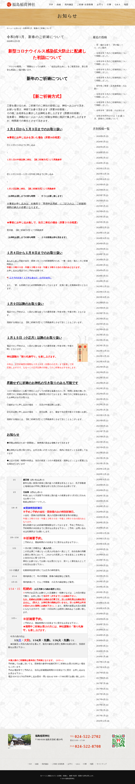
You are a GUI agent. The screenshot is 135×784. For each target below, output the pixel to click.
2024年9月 (100, 243)
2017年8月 (100, 678)
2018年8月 (100, 619)
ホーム (9, 28)
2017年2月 (100, 710)
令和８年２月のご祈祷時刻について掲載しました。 (110, 103)
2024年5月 (100, 265)
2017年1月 (100, 716)
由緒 (59, 4)
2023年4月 (100, 329)
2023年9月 (100, 303)
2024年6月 (100, 260)
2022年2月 (100, 404)
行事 (109, 4)
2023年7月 (100, 313)
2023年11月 (101, 292)
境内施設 (69, 4)
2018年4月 (100, 640)
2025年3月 (100, 217)
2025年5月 (100, 206)
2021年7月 (100, 431)
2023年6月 (100, 319)
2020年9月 (100, 485)
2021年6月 (100, 437)
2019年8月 (100, 555)
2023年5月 (100, 324)
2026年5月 (100, 142)
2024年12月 (101, 227)
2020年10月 (101, 479)
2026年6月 (100, 136)
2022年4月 (100, 394)
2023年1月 (100, 345)
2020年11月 (101, 474)
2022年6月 (100, 383)
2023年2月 (100, 340)
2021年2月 (100, 458)
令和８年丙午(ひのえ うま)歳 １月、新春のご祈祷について (109, 117)
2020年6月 (100, 501)
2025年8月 (100, 190)
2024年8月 (100, 249)
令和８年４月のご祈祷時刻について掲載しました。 (110, 79)
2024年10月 (101, 238)
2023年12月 (101, 286)
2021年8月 (100, 426)
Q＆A (117, 4)
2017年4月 (100, 699)
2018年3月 (100, 646)
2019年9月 (100, 549)
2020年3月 (100, 517)
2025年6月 (100, 201)
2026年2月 (100, 158)
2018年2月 (100, 651)
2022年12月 (101, 351)
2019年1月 (100, 592)
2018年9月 (100, 614)
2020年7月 (100, 496)
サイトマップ (102, 764)
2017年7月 (100, 683)
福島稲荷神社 (69, 778)
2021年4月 (100, 447)
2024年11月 (101, 233)
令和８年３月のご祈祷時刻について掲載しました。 (110, 95)
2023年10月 (101, 297)
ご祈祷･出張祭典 (85, 4)
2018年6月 (100, 630)
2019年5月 (100, 571)
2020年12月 (101, 469)
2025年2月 (100, 222)
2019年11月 (101, 539)
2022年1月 (100, 410)
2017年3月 (100, 705)
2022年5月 (100, 388)
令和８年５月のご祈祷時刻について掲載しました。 (110, 70)
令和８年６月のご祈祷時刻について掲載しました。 (110, 62)
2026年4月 (100, 147)
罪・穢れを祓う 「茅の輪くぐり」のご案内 (108, 46)
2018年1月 (100, 656)
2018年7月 (100, 624)
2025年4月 (100, 211)
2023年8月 (100, 308)
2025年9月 (100, 184)
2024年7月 (100, 254)
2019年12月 (101, 533)
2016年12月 (101, 721)
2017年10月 (101, 667)
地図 (126, 4)
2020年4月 (100, 512)
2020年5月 (100, 506)
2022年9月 (100, 367)
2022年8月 (100, 372)
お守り (100, 4)
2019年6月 (100, 565)
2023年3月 (100, 335)
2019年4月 (100, 576)
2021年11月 (101, 415)
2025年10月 (101, 179)
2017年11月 (101, 662)
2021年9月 (100, 420)
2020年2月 (100, 522)
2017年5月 (100, 694)
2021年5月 (100, 442)
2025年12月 (101, 168)
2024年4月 (100, 270)
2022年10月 (101, 361)
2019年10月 (101, 544)
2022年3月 (100, 399)
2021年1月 (100, 463)
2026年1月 (100, 163)
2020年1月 (100, 528)
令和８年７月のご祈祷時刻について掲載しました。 (110, 54)
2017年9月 (100, 673)
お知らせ (17, 28)
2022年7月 (100, 378)
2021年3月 (100, 453)
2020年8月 (100, 490)
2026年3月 (100, 152)
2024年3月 (100, 276)
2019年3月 (100, 581)
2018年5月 (100, 635)
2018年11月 (101, 603)
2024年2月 (100, 281)
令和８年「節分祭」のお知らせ (110, 110)
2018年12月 (101, 597)
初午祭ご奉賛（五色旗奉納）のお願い (110, 87)
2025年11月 (101, 174)
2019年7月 (100, 560)
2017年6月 (100, 689)
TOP (51, 4)
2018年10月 (101, 608)
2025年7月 (100, 195)
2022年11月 (101, 356)
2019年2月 (100, 587)
